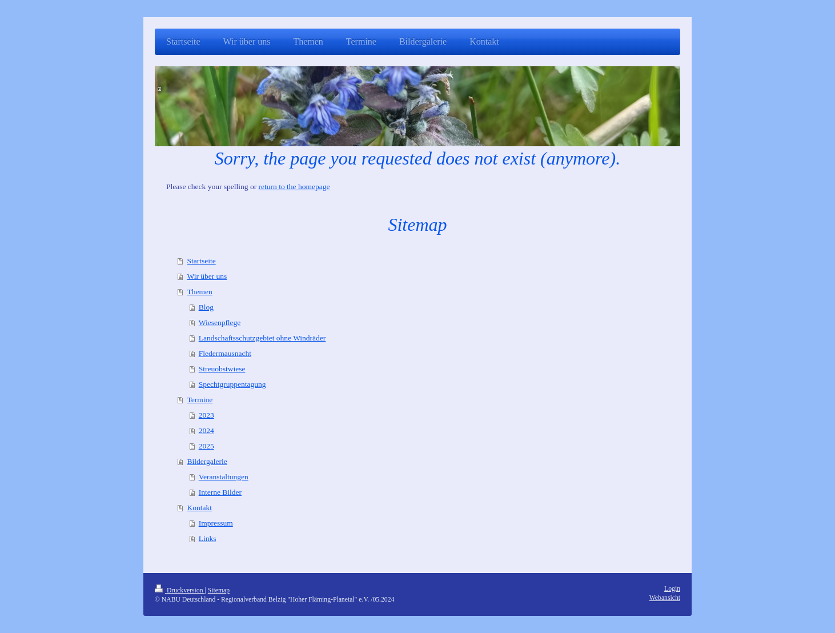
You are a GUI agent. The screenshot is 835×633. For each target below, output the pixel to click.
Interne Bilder (220, 492)
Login (672, 588)
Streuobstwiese (222, 368)
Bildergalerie (207, 461)
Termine (199, 399)
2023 (206, 415)
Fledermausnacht (225, 353)
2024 (206, 430)
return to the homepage (294, 186)
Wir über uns (207, 276)
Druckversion (179, 590)
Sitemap (219, 590)
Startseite (201, 261)
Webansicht (664, 598)
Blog (206, 307)
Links (207, 538)
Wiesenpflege (220, 322)
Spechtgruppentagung (232, 384)
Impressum (216, 523)
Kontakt (199, 507)
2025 (206, 446)
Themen (199, 291)
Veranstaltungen (223, 476)
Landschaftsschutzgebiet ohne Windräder (262, 338)
